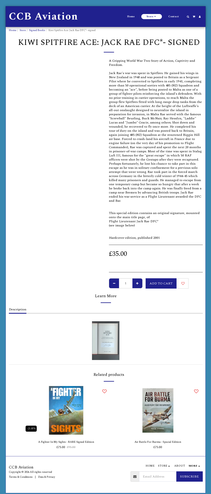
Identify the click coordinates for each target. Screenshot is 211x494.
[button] (188, 16)
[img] (66, 410)
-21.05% (31, 428)
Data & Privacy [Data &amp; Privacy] (46, 477)
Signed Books (37, 30)
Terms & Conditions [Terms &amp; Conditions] (21, 477)
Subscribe (189, 477)
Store (23, 30)
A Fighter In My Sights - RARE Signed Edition (66, 442)
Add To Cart (161, 283)
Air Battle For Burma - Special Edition (157, 442)
